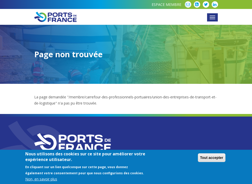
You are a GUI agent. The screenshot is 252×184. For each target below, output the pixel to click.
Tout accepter (211, 158)
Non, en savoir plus (41, 179)
